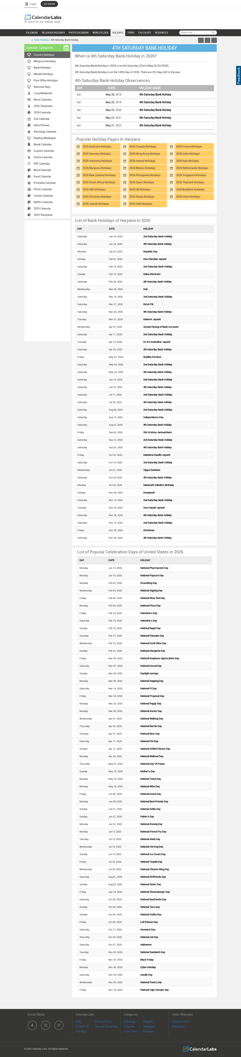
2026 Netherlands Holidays (192, 168)
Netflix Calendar (43, 202)
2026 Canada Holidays (142, 146)
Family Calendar (43, 195)
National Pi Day (148, 688)
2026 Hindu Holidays (141, 196)
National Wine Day (150, 786)
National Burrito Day (151, 726)
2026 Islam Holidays (188, 196)
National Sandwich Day (152, 952)
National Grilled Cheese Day (155, 748)
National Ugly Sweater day (154, 989)
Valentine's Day (148, 620)
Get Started (49, 4)
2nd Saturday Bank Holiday (157, 236)
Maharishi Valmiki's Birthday (158, 485)
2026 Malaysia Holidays (97, 168)
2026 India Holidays (188, 153)
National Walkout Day (151, 756)
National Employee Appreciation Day (159, 658)
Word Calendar (42, 170)
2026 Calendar (42, 112)
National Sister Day (150, 884)
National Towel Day (150, 778)
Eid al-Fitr (148, 304)
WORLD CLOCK (100, 32)
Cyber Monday (148, 967)
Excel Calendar (42, 176)
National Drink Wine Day (153, 643)
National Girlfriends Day (153, 876)
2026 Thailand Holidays (190, 182)
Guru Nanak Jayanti (154, 507)
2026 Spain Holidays (141, 182)
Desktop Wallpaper (45, 138)
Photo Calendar (43, 189)
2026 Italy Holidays (187, 160)
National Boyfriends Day (153, 899)
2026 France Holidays (189, 146)
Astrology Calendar (45, 131)
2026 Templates (43, 106)
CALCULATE (144, 32)
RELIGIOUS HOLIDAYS (53, 32)
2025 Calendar (42, 208)
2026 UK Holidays (139, 189)
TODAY (130, 32)
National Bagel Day (150, 628)
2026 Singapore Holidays (191, 175)
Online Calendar (43, 157)
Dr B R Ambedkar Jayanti (156, 342)
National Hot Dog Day (151, 846)
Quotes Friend (180, 1021)
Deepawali (149, 492)
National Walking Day (151, 718)
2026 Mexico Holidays (142, 168)
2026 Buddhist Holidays (190, 189)
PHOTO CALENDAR (79, 32)
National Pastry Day (151, 982)
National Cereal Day (151, 665)
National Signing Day (151, 590)
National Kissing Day (151, 824)
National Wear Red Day (152, 598)
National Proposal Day (152, 696)
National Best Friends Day (154, 801)
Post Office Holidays (46, 80)
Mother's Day (147, 771)
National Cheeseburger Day (155, 892)
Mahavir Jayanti (152, 319)
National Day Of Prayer (152, 763)
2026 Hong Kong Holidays (144, 153)
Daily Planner (42, 125)
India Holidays (41, 40)
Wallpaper (149, 1026)
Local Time (130, 1031)
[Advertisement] (47, 280)
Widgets (148, 1021)
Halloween (146, 944)
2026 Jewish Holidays (96, 203)
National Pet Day (149, 741)
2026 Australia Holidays (97, 146)
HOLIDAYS (117, 32)
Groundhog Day (148, 583)
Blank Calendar (43, 144)
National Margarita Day (152, 650)
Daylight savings (149, 673)
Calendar (129, 1026)
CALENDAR (32, 32)
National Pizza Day (150, 605)
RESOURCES (161, 32)
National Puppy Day (150, 703)
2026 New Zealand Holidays (99, 175)
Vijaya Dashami (151, 470)
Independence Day (153, 417)
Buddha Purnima (152, 357)
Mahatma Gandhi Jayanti (156, 455)
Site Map (81, 1031)
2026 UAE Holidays (94, 189)
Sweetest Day (147, 929)
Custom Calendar (44, 150)
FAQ (78, 1021)
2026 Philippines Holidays (144, 175)
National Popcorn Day (152, 575)
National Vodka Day (150, 914)
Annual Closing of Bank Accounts (160, 326)
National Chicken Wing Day (154, 869)
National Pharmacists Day (154, 568)
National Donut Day (150, 794)
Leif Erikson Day (149, 922)
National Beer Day (150, 733)
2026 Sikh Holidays (140, 203)
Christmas (148, 530)
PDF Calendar (42, 163)
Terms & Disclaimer (106, 1026)
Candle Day (146, 974)
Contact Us (82, 1026)
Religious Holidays (45, 61)
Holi (145, 289)
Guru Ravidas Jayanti (154, 259)
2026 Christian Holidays (97, 196)
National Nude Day (150, 839)
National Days (42, 86)
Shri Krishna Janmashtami (157, 432)
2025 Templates (43, 214)
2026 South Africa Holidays (99, 182)
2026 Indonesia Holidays (97, 160)
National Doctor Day (151, 711)
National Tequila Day (151, 861)
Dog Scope (178, 1026)
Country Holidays (44, 54)
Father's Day (147, 816)
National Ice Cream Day (153, 854)
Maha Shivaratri (151, 274)
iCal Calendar (42, 118)
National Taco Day (150, 907)
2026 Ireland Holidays (142, 160)
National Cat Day (149, 937)
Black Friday (147, 959)
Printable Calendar (45, 182)
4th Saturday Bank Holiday (155, 94)
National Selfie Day (150, 809)
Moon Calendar (43, 99)
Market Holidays (43, 74)
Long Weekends (43, 93)
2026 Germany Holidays (97, 153)
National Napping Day (151, 681)
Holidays (148, 1031)
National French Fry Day (153, 831)
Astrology (129, 1021)
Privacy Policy (103, 1021)
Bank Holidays (42, 67)
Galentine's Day (148, 613)
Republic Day (150, 251)
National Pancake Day (152, 635)
